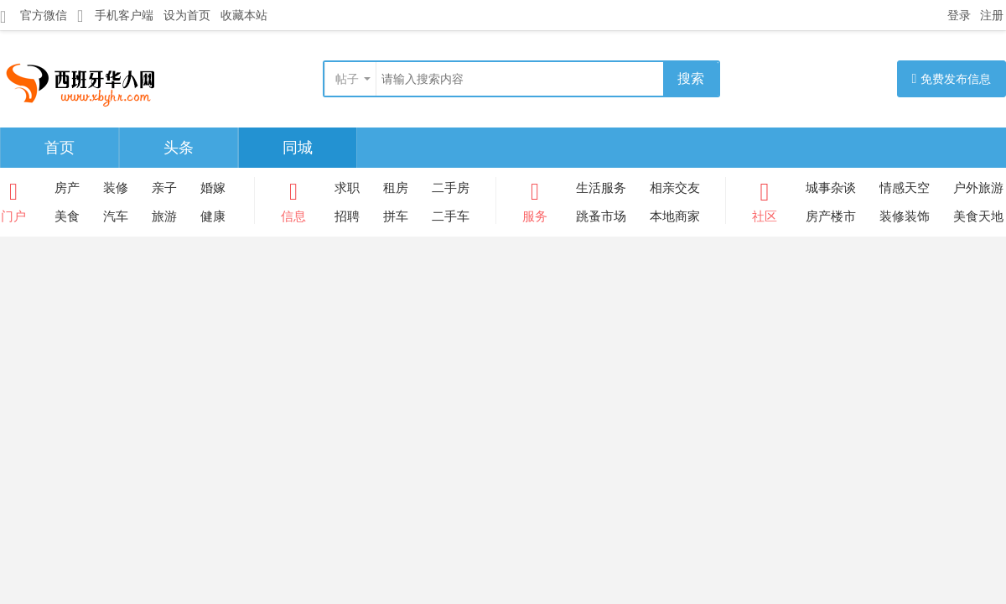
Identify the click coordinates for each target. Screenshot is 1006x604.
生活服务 (601, 187)
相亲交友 (675, 187)
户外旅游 (978, 187)
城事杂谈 (831, 187)
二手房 (450, 187)
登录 (959, 15)
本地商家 (675, 216)
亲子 (164, 187)
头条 (178, 147)
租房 (395, 187)
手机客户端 (115, 15)
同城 (298, 147)
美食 (67, 216)
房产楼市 (831, 216)
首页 (59, 147)
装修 (115, 187)
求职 (347, 187)
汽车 (115, 216)
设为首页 (186, 15)
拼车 (395, 216)
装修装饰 (904, 216)
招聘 (347, 216)
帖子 (347, 79)
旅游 (164, 216)
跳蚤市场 (601, 216)
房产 (67, 187)
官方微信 (33, 16)
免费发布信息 (952, 78)
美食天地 (978, 216)
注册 (991, 15)
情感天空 (904, 187)
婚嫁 (213, 187)
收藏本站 (243, 15)
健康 (213, 216)
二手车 (450, 216)
